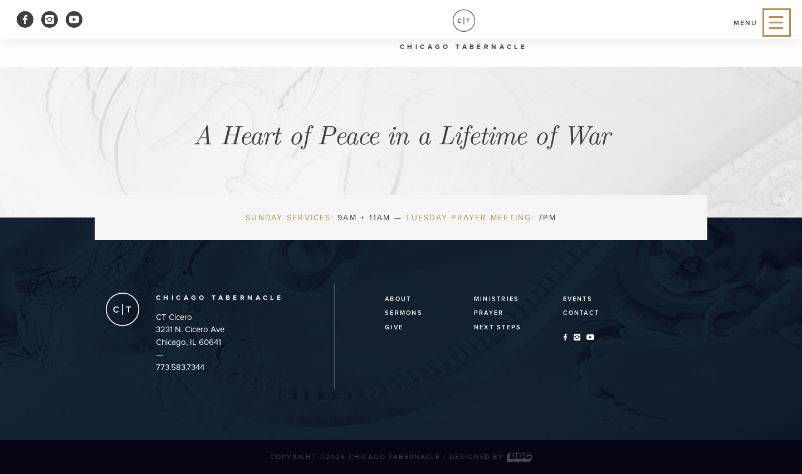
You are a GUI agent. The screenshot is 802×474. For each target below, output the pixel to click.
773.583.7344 (180, 367)
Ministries (496, 299)
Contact (581, 313)
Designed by (490, 457)
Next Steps (497, 327)
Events (578, 299)
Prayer (488, 313)
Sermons (404, 313)
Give (394, 327)
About (398, 299)
